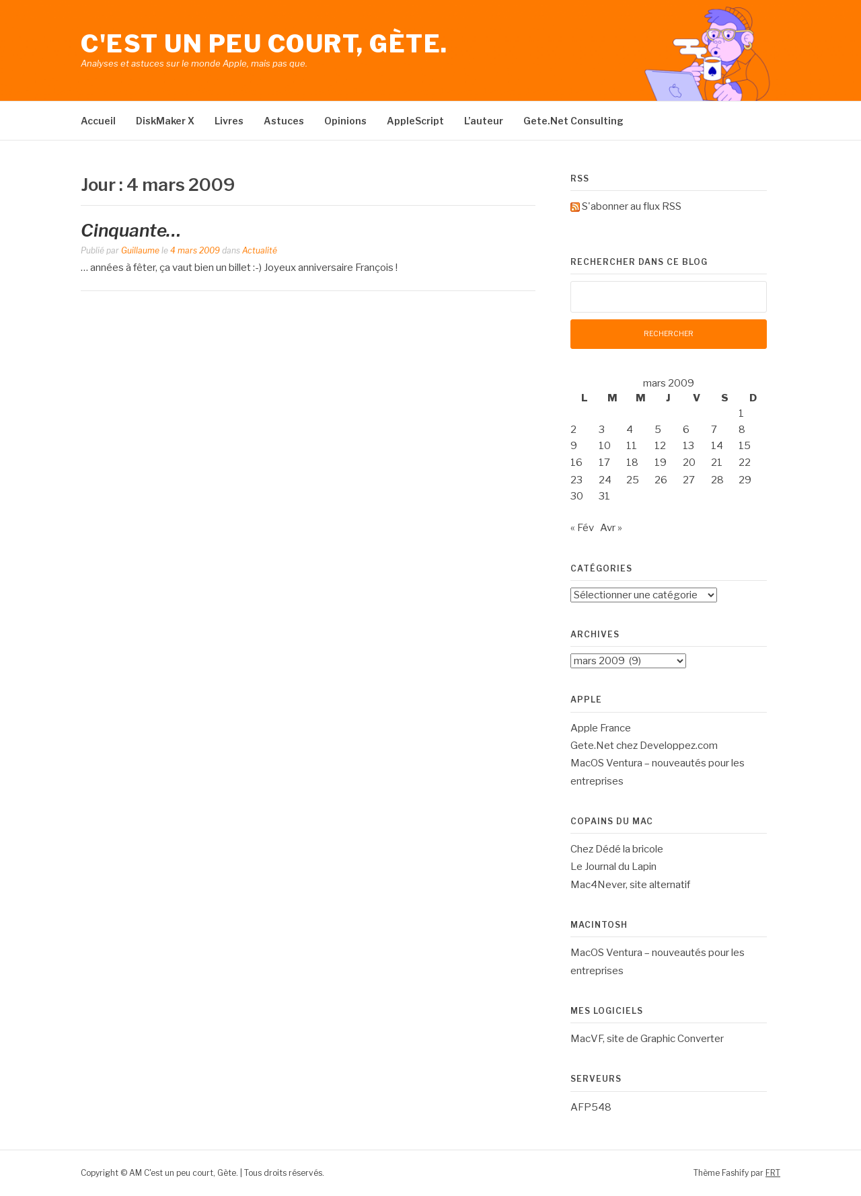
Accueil (98, 120)
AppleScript (415, 120)
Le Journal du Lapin (613, 867)
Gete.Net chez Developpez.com (644, 746)
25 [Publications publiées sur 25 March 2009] (632, 480)
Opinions (345, 120)
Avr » (611, 528)
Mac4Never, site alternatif (630, 885)
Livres (229, 120)
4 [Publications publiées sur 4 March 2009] (629, 430)
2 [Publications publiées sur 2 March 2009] (573, 430)
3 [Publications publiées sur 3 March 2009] (602, 430)
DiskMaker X (165, 120)
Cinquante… (131, 230)
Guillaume (140, 250)
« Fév (582, 528)
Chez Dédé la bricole (616, 849)
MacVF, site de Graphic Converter (647, 1039)
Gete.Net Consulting (573, 120)
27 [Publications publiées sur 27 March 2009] (689, 480)
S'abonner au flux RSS (631, 206)
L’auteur (483, 120)
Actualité (259, 250)
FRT (772, 1173)
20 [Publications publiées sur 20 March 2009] (689, 462)
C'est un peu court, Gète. (264, 43)
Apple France (600, 728)
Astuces (284, 120)
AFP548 (590, 1107)
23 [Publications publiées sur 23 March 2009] (576, 480)
